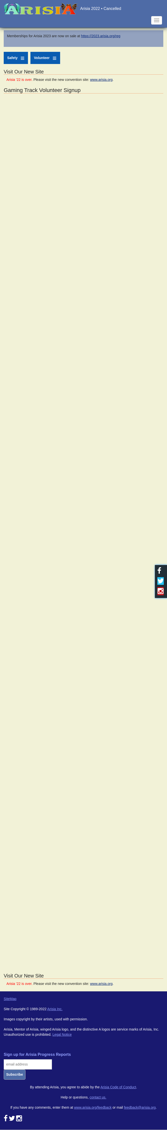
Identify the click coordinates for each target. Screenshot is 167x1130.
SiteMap (10, 999)
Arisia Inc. (54, 1009)
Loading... (83, 532)
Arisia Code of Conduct (118, 1087)
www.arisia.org (101, 80)
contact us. (98, 1097)
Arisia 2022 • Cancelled (100, 8)
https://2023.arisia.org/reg (100, 36)
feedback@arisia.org (140, 1107)
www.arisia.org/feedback (93, 1107)
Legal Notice (62, 1034)
